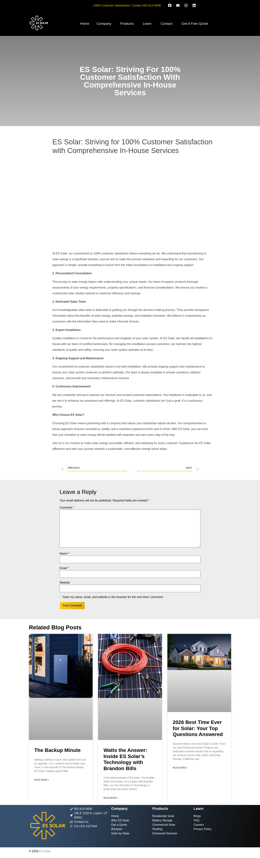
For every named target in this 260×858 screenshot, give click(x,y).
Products (127, 23)
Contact (166, 23)
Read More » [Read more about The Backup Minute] (41, 780)
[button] (105, 23)
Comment (67, 507)
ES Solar (44, 851)
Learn (147, 23)
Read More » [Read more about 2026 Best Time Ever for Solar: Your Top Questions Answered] (180, 768)
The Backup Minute (57, 750)
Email (64, 568)
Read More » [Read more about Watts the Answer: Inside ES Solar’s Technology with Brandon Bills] (110, 798)
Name (64, 553)
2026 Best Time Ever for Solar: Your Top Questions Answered (198, 728)
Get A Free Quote (194, 23)
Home (84, 23)
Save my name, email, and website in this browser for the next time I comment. (113, 597)
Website (65, 582)
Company (104, 23)
